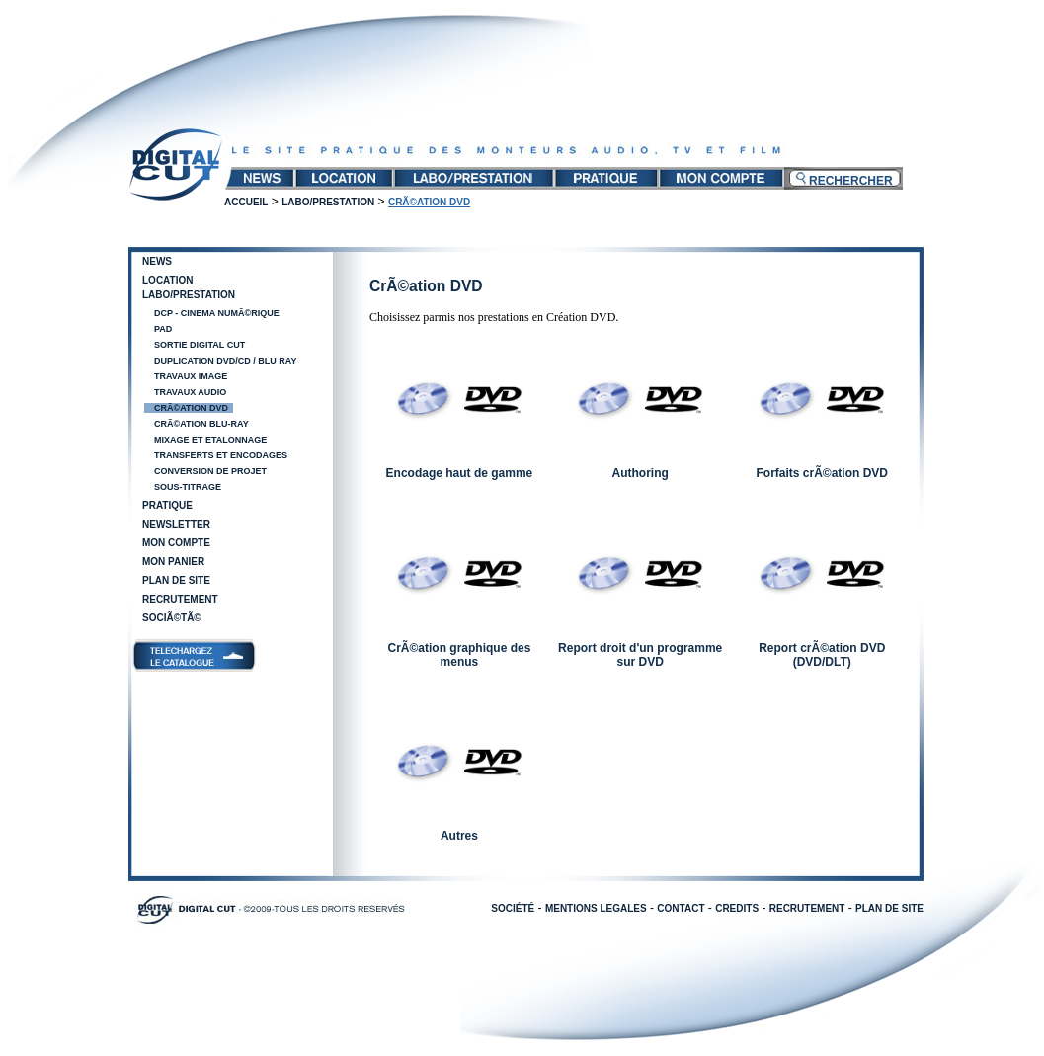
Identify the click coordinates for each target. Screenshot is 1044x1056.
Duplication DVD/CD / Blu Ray (225, 361)
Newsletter (176, 524)
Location (167, 280)
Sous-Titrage (187, 487)
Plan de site (176, 580)
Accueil (246, 202)
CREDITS (737, 908)
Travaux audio (190, 392)
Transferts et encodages (220, 455)
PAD (163, 329)
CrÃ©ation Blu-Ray (201, 424)
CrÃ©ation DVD (191, 408)
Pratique (167, 505)
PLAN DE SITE (889, 908)
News (157, 261)
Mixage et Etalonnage (210, 440)
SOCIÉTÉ (512, 908)
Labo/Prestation (327, 202)
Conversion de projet (210, 471)
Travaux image (190, 376)
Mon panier (173, 561)
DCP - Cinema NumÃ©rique (217, 313)
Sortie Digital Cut (199, 345)
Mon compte (176, 542)
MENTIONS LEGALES (596, 908)
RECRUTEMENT (807, 908)
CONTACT (680, 908)
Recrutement (180, 599)
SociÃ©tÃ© (171, 617)
